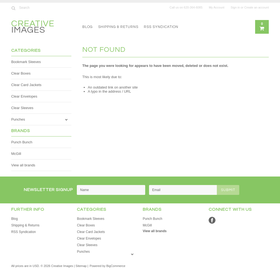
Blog (87, 27)
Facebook (212, 220)
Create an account (256, 7)
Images (32, 28)
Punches (18, 119)
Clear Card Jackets (26, 85)
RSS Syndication (161, 27)
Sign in (235, 7)
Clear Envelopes (24, 96)
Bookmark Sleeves (26, 62)
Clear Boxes (21, 73)
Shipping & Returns (118, 27)
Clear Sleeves (22, 108)
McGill (16, 154)
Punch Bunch (21, 142)
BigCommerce (116, 266)
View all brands (23, 165)
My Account (216, 7)
